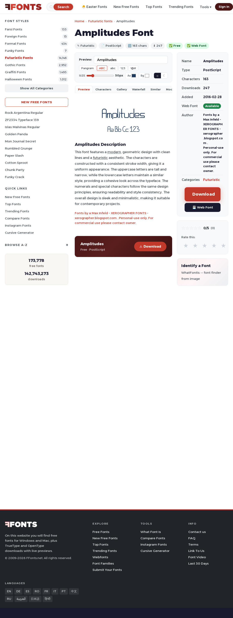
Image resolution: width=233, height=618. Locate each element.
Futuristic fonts (100, 21)
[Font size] (100, 75)
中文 (74, 591)
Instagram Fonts (18, 225)
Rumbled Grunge (18, 148)
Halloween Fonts (18, 79)
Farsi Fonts (13, 29)
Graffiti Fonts (15, 72)
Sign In (224, 7)
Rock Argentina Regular (24, 113)
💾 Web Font (202, 207)
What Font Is (150, 532)
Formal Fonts (15, 43)
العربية (21, 599)
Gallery (122, 89)
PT (64, 591)
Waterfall (138, 89)
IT (55, 591)
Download (150, 246)
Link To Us (196, 551)
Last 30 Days (198, 563)
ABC (102, 68)
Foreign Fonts (16, 36)
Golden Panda (16, 134)
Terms (193, 544)
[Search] (63, 6)
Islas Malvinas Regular (22, 127)
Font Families (103, 563)
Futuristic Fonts (19, 58)
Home (79, 21)
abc (112, 68)
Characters (103, 89)
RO (37, 591)
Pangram (87, 68)
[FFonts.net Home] (23, 7)
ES (27, 591)
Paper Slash (14, 155)
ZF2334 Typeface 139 (22, 120)
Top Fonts (154, 7)
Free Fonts (101, 532)
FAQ (191, 538)
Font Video (197, 557)
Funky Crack (14, 177)
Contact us (197, 532)
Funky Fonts (14, 51)
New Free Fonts (126, 7)
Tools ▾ (205, 7)
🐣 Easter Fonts (94, 7)
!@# (133, 68)
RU (9, 599)
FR (46, 591)
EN (9, 591)
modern (114, 152)
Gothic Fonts (15, 65)
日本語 (35, 599)
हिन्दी (47, 599)
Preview (84, 89)
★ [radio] (185, 245)
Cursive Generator (19, 233)
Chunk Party (14, 170)
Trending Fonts (181, 7)
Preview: (85, 59)
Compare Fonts (17, 218)
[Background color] (147, 75)
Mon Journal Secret (20, 141)
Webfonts (100, 557)
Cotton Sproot (16, 163)
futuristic (100, 158)
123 (123, 68)
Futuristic (211, 180)
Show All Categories (36, 88)
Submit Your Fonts (107, 570)
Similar (156, 89)
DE (18, 591)
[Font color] (133, 75)
